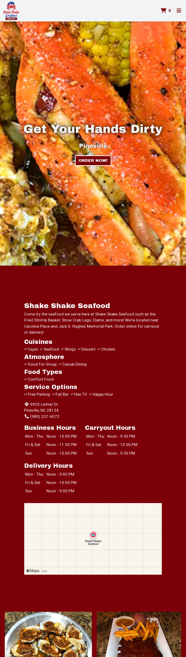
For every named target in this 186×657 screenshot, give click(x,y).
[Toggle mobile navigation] (179, 11)
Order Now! (93, 160)
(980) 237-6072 (41, 416)
